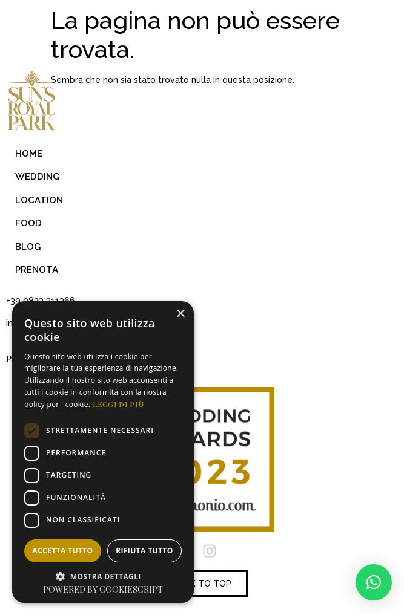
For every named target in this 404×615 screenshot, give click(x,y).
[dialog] (103, 452)
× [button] (180, 314)
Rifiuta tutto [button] (144, 550)
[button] (374, 582)
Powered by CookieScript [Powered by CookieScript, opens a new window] (103, 589)
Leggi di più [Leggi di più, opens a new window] (118, 404)
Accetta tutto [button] (62, 550)
